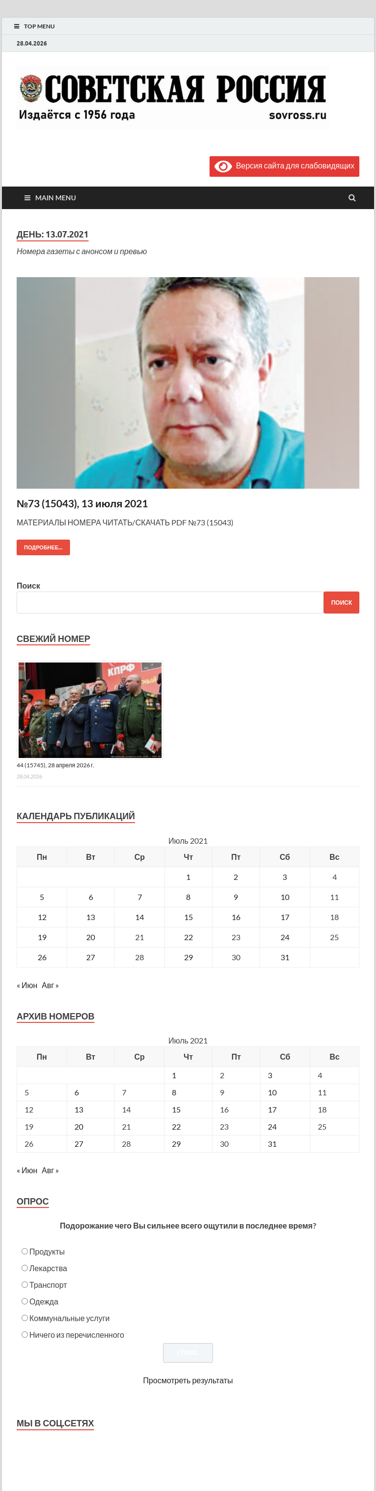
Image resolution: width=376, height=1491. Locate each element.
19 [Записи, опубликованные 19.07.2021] (42, 937)
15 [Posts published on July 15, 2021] (176, 1109)
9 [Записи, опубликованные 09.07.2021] (236, 896)
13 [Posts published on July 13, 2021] (78, 1109)
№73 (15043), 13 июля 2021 (82, 503)
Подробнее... (40, 545)
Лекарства (48, 1268)
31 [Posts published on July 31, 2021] (272, 1143)
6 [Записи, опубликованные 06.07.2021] (91, 896)
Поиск (28, 585)
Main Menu (55, 197)
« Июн (27, 985)
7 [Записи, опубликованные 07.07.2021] (140, 896)
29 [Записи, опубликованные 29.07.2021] (188, 957)
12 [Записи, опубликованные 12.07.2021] (42, 917)
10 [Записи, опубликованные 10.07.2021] (285, 896)
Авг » (50, 985)
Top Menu (39, 26)
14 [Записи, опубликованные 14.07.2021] (139, 917)
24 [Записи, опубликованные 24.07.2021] (285, 937)
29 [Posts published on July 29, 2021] (176, 1143)
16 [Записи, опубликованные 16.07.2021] (236, 917)
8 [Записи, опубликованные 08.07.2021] (188, 896)
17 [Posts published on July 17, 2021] (272, 1109)
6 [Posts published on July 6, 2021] (76, 1092)
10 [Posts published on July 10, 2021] (272, 1092)
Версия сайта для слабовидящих (284, 165)
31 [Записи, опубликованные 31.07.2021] (285, 957)
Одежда (43, 1301)
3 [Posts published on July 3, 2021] (270, 1075)
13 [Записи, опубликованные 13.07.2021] (90, 917)
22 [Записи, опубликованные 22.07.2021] (188, 937)
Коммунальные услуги (69, 1318)
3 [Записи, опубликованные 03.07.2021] (284, 876)
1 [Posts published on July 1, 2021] (174, 1075)
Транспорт (48, 1284)
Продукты (47, 1251)
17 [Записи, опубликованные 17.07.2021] (285, 917)
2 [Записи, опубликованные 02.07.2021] (236, 876)
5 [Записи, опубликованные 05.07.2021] (42, 896)
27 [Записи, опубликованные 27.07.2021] (90, 957)
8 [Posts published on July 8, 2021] (174, 1092)
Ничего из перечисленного (76, 1334)
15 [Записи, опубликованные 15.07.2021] (188, 917)
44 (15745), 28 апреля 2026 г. (55, 765)
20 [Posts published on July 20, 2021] (78, 1126)
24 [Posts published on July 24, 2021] (272, 1126)
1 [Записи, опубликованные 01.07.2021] (188, 876)
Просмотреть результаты (188, 1380)
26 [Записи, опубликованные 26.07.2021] (42, 957)
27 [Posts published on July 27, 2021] (78, 1143)
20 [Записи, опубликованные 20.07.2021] (90, 937)
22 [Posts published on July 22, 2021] (176, 1126)
